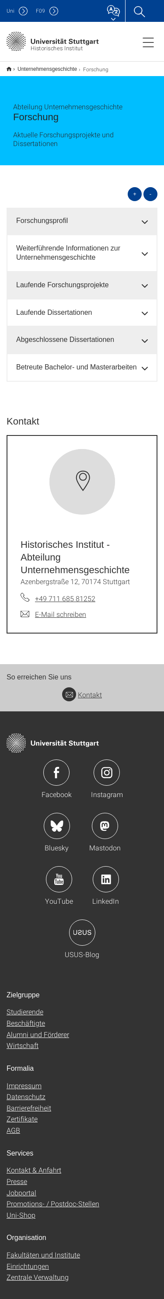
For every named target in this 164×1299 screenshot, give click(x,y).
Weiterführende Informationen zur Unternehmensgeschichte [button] (68, 247)
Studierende (25, 1005)
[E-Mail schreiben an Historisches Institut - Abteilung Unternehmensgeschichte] (53, 608)
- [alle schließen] (150, 188)
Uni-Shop (21, 1209)
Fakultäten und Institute (43, 1249)
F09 (40, 10)
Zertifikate (22, 1113)
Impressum (24, 1079)
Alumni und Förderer (38, 1028)
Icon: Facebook (56, 767)
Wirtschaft (22, 1039)
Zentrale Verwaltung (38, 1271)
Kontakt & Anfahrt (34, 1164)
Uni (10, 10)
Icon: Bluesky (57, 820)
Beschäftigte (26, 1017)
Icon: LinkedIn (106, 873)
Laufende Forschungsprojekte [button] (62, 279)
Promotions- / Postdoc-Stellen (53, 1197)
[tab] (82, 215)
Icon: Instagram (107, 767)
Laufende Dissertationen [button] (54, 306)
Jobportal (21, 1186)
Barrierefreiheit (29, 1102)
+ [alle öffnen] (134, 188)
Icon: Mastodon (105, 820)
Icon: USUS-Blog (82, 927)
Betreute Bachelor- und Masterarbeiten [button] (76, 361)
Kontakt (82, 688)
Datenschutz (26, 1090)
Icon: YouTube (59, 873)
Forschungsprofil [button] (42, 215)
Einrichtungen (28, 1260)
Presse (17, 1175)
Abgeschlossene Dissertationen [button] (65, 334)
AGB (13, 1124)
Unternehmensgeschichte (42, 66)
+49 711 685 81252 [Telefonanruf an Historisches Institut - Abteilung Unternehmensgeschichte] (65, 592)
